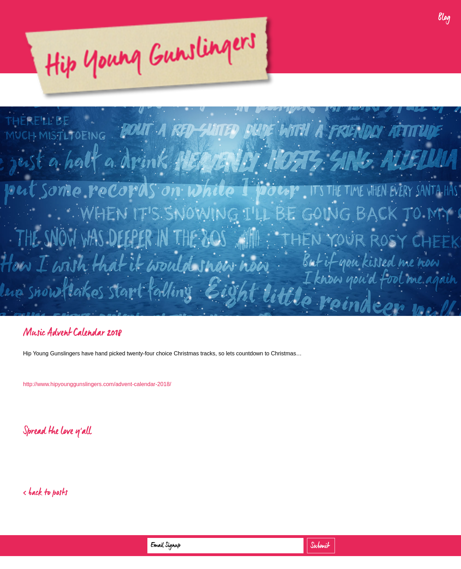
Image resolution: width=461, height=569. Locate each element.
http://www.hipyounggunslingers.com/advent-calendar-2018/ (97, 384)
